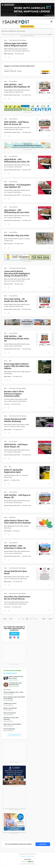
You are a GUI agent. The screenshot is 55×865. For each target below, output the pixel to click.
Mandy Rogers (8, 429)
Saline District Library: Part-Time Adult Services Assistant (17, 521)
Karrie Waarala (8, 531)
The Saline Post (19, 54)
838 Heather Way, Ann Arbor (16, 235)
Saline (5, 40)
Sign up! (14, 633)
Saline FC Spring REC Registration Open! (13, 471)
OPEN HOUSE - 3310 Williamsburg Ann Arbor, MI (17, 160)
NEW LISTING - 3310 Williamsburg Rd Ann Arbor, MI (16, 338)
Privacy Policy (31, 863)
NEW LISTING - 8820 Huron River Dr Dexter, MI (16, 123)
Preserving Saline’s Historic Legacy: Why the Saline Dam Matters (16, 366)
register (50, 34)
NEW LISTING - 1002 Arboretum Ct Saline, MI (15, 547)
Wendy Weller (8, 376)
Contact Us (24, 856)
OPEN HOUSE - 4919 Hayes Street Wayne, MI (16, 445)
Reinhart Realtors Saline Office (12, 95)
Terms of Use (24, 863)
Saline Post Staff (8, 243)
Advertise (43, 844)
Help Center (31, 856)
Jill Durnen (7, 404)
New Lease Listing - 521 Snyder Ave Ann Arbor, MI (15, 300)
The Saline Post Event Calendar (12, 670)
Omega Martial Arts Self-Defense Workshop (15, 420)
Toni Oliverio (7, 607)
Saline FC (6, 480)
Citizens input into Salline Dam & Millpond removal (15, 44)
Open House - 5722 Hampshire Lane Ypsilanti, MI (17, 186)
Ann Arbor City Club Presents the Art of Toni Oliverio (17, 597)
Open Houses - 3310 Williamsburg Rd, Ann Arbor (16, 211)
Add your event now (14, 735)
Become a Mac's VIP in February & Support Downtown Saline (14, 393)
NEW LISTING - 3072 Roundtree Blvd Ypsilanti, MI (17, 85)
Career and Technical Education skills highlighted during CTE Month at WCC (17, 273)
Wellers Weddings (9, 54)
